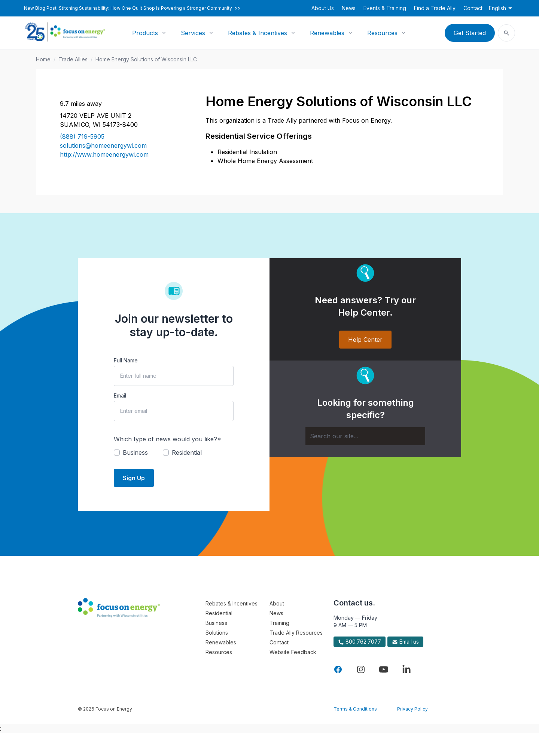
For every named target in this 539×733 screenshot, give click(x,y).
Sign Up (134, 478)
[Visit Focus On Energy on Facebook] (338, 669)
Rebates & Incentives (257, 33)
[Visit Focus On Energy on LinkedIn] (406, 669)
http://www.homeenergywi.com (104, 154)
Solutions (216, 632)
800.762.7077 (359, 641)
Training (279, 623)
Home (43, 59)
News (349, 8)
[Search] (365, 436)
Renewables (327, 33)
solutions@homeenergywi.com (103, 145)
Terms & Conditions (355, 709)
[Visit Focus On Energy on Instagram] (360, 669)
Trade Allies (73, 59)
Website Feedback (293, 652)
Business (216, 623)
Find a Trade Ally (435, 8)
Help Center (365, 339)
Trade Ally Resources (296, 632)
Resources (382, 33)
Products (145, 33)
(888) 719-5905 (82, 136)
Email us (405, 641)
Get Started (470, 33)
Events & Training (384, 8)
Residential (218, 613)
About (277, 603)
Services (193, 33)
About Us (322, 8)
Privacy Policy (412, 709)
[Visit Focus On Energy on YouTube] (383, 669)
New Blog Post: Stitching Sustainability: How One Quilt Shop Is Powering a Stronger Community (132, 8)
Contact (472, 8)
